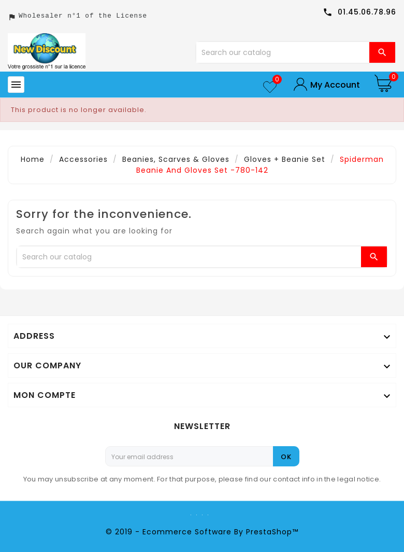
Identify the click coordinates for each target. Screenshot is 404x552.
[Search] (283, 52)
